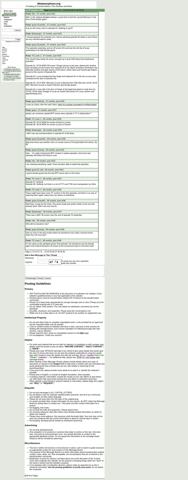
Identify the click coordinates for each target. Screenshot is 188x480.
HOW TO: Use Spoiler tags (88, 357)
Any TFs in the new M (13, 78)
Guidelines (8, 26)
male (4, 58)
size (3, 62)
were (4, 63)
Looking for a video (12, 76)
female (4, 51)
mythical (5, 60)
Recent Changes (10, 13)
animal (4, 49)
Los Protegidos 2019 (34, 10)
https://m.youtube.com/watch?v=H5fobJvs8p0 (77, 105)
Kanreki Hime (10, 80)
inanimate (5, 56)
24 (67, 10)
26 (72, 10)
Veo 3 (7, 73)
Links (6, 22)
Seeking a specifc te (12, 69)
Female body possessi (13, 71)
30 (83, 10)
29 (80, 10)
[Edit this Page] (31, 476)
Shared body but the (12, 74)
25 (69, 10)
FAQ (5, 24)
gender (4, 54)
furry (3, 53)
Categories (8, 19)
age (3, 47)
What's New (8, 11)
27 (75, 10)
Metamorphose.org (48, 3)
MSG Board (11, 67)
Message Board (10, 15)
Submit (6, 17)
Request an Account (13, 41)
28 (77, 10)
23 (64, 10)
